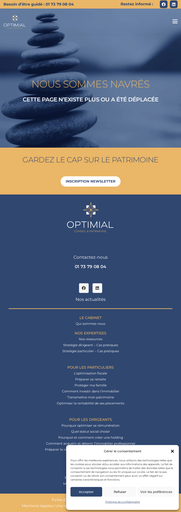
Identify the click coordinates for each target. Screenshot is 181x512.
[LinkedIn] (174, 4)
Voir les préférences (156, 492)
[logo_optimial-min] (14, 21)
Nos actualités (91, 299)
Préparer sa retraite (90, 379)
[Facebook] (164, 4)
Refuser (120, 492)
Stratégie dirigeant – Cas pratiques (90, 345)
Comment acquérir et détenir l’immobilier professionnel (90, 443)
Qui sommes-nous (90, 324)
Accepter (86, 492)
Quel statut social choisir (90, 431)
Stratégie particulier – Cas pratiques (90, 351)
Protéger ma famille (91, 385)
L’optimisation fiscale (90, 373)
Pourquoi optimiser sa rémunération (90, 425)
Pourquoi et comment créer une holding (90, 437)
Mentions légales (37, 506)
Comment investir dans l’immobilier (90, 391)
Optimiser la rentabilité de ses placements (90, 403)
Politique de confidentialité (122, 501)
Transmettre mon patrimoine (90, 397)
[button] (172, 451)
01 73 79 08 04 (90, 266)
